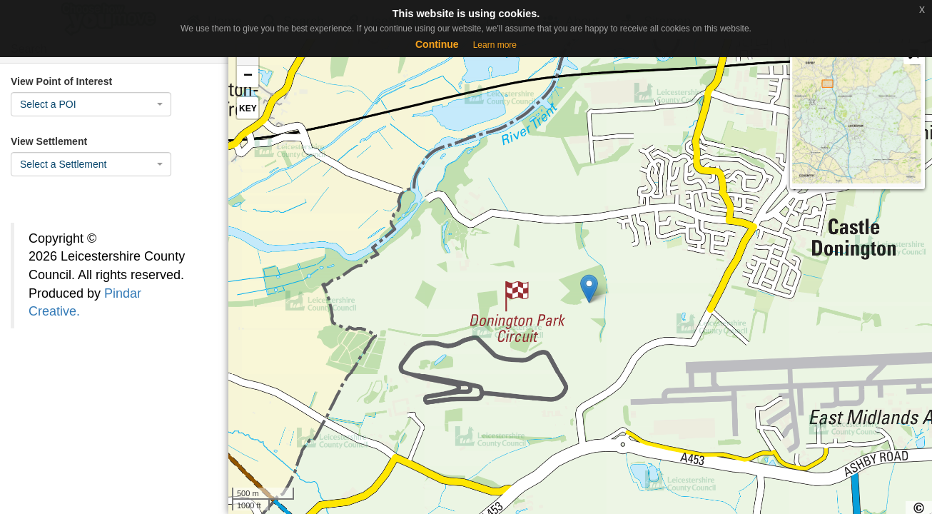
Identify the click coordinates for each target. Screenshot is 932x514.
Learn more (495, 45)
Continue (437, 44)
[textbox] (86, 104)
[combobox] (91, 104)
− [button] (248, 76)
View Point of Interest (61, 81)
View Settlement (49, 141)
